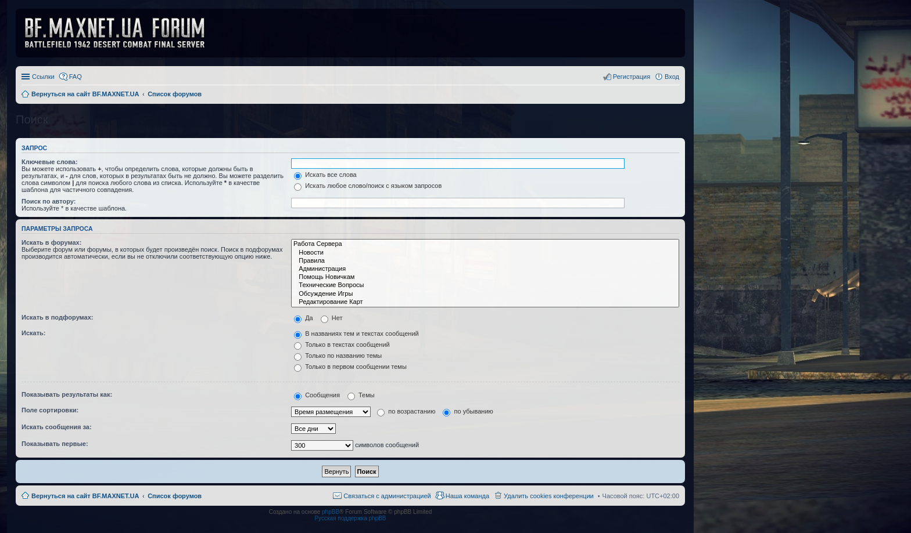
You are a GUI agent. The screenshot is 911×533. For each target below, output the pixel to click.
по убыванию (468, 411)
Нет (332, 317)
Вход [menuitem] (672, 76)
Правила (485, 261)
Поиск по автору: (48, 201)
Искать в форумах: (51, 242)
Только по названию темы (338, 355)
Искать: (33, 332)
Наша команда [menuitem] (467, 495)
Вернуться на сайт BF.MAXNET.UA (85, 495)
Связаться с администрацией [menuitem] (387, 495)
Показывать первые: (54, 443)
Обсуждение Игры (485, 294)
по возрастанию (406, 411)
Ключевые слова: (49, 161)
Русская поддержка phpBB (350, 518)
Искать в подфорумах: (57, 317)
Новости (485, 253)
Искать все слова (325, 174)
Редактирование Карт (485, 302)
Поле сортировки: (49, 410)
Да (303, 317)
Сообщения (317, 394)
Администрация (485, 269)
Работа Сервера (485, 244)
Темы (361, 394)
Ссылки (43, 76)
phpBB (330, 512)
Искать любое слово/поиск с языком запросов (368, 185)
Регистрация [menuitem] (631, 76)
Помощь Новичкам (485, 277)
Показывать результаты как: (66, 394)
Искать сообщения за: (56, 426)
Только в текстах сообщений (342, 344)
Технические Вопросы (485, 285)
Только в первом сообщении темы (350, 366)
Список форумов (175, 495)
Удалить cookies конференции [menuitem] (549, 495)
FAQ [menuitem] (75, 76)
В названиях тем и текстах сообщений (356, 333)
